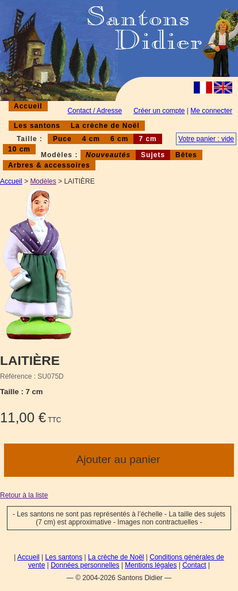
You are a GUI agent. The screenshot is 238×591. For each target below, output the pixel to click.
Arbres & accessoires (49, 165)
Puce (62, 139)
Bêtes (186, 155)
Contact (194, 565)
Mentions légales (150, 565)
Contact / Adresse (94, 111)
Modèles (43, 181)
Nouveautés (108, 155)
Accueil (28, 106)
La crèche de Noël (105, 126)
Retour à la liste (24, 495)
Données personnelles (85, 565)
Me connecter (211, 111)
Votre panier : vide (206, 139)
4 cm (91, 139)
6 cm (119, 139)
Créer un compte (159, 111)
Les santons (37, 126)
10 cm (19, 149)
